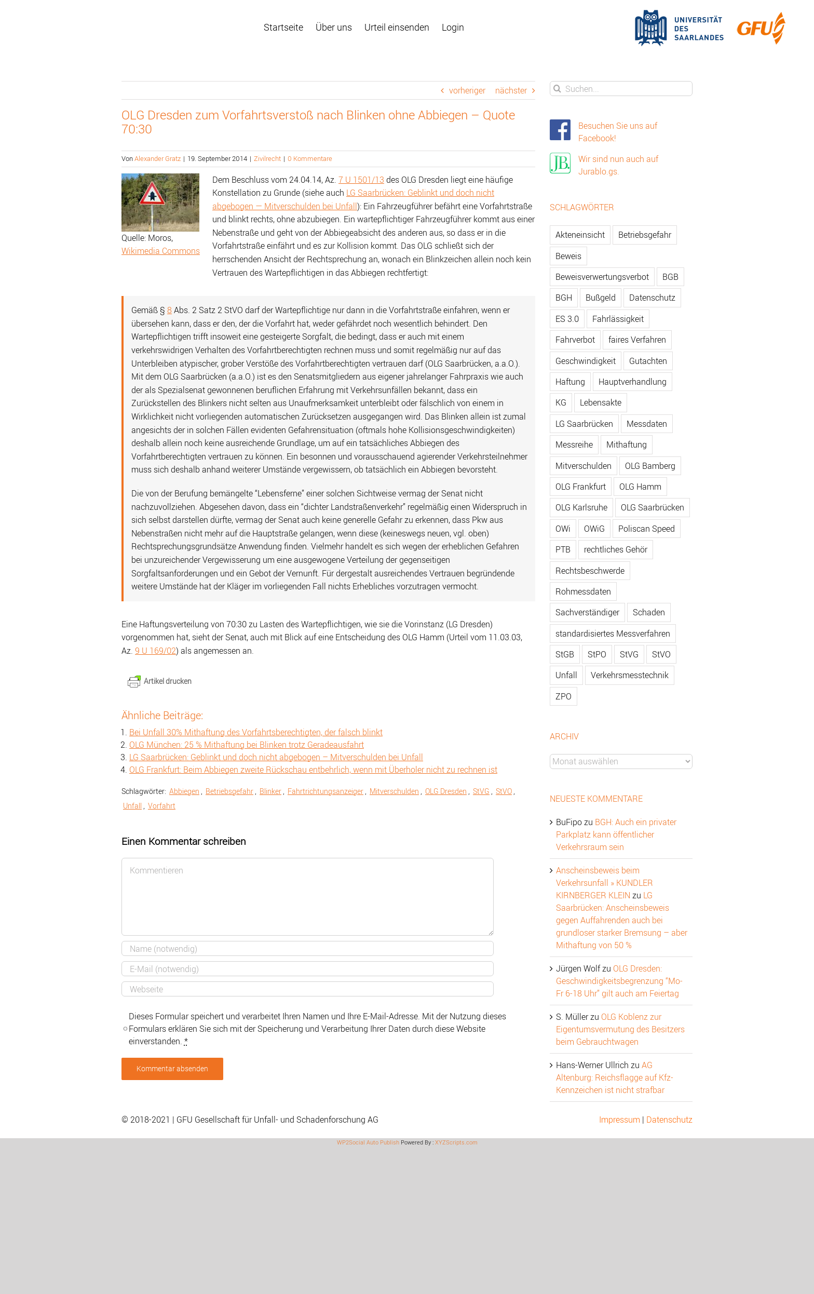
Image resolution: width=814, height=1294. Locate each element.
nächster (511, 90)
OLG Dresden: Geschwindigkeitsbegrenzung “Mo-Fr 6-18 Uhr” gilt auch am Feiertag (619, 981)
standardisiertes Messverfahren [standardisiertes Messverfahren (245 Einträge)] (612, 633)
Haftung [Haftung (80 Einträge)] (570, 381)
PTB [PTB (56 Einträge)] (563, 549)
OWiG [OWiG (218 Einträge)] (594, 528)
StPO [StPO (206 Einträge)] (597, 654)
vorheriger (467, 90)
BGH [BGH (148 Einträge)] (563, 297)
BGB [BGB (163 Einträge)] (670, 276)
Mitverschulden (394, 791)
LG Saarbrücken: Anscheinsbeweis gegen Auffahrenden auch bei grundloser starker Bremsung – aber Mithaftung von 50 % (621, 920)
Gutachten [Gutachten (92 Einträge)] (648, 361)
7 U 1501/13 (361, 179)
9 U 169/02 (155, 650)
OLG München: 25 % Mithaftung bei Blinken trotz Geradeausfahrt (246, 744)
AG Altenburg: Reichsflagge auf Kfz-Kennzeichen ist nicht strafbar (614, 1077)
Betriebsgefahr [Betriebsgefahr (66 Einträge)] (644, 234)
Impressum (619, 1119)
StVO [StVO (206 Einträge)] (661, 654)
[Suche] (557, 88)
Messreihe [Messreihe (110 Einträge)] (574, 444)
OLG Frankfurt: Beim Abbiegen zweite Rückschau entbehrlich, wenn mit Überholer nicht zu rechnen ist (313, 769)
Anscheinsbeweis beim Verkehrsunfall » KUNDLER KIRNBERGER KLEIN (604, 883)
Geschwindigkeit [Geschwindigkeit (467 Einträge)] (585, 361)
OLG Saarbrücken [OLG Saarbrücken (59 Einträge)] (652, 507)
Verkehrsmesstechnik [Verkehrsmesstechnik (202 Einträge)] (630, 675)
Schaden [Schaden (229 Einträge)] (649, 612)
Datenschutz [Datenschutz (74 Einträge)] (652, 297)
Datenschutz (669, 1119)
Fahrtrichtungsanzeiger (325, 791)
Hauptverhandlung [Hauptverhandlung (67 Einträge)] (633, 381)
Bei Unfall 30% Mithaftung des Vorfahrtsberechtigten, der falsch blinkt (256, 732)
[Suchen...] (621, 88)
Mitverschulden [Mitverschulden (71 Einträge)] (583, 465)
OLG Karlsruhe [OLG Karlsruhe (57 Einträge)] (581, 507)
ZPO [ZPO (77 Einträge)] (563, 696)
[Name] (307, 948)
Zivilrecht (267, 158)
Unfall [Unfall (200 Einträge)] (566, 675)
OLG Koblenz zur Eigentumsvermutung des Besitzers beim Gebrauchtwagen (620, 1029)
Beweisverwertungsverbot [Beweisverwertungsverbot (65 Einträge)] (602, 276)
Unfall (132, 806)
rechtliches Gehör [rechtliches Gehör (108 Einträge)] (615, 549)
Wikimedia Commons (160, 251)
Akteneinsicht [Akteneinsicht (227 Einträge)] (580, 234)
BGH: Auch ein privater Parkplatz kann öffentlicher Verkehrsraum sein (616, 834)
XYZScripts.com (456, 1142)
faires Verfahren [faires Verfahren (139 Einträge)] (637, 339)
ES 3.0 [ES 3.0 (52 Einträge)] (567, 319)
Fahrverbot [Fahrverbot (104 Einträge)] (575, 339)
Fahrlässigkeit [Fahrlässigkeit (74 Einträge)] (618, 319)
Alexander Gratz (157, 158)
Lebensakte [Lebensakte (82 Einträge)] (600, 402)
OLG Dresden (446, 791)
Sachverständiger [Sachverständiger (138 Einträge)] (587, 612)
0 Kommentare (310, 158)
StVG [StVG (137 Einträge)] (629, 654)
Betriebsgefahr (229, 791)
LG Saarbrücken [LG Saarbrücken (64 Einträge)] (584, 423)
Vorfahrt (161, 806)
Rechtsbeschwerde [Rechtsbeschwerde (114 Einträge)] (590, 570)
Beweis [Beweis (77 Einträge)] (568, 256)
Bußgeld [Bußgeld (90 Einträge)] (601, 297)
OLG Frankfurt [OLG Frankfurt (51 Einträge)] (580, 486)
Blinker (270, 791)
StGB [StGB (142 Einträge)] (564, 654)
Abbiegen (184, 791)
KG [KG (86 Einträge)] (560, 402)
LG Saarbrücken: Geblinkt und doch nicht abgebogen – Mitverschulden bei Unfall (276, 757)
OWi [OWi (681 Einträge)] (563, 528)
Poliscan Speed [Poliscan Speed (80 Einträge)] (646, 528)
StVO (504, 791)
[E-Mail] (307, 968)
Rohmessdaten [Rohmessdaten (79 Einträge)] (583, 591)
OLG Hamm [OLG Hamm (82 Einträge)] (640, 486)
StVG (481, 791)
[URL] (307, 988)
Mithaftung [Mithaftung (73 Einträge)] (626, 444)
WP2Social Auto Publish (368, 1142)
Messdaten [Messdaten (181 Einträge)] (647, 423)
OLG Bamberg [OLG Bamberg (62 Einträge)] (650, 465)
